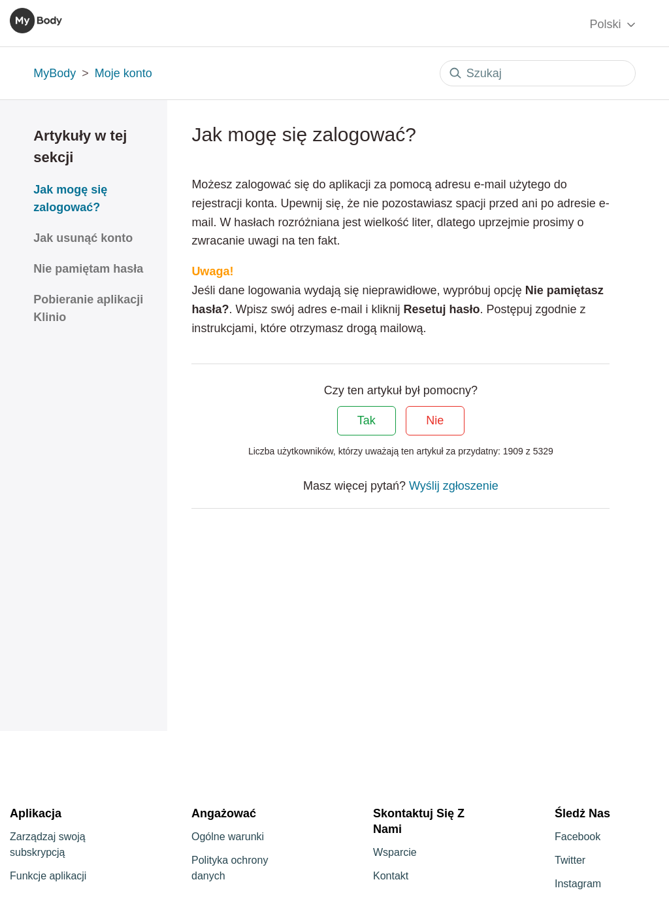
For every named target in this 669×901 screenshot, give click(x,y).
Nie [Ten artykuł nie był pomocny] (435, 420)
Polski (613, 24)
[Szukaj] (538, 73)
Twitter (570, 860)
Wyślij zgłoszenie (453, 485)
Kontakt (390, 875)
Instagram (578, 883)
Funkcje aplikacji (48, 875)
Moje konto (123, 73)
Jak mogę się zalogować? (70, 198)
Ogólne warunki (227, 836)
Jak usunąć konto (83, 238)
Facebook (577, 836)
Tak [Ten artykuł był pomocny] (366, 420)
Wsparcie (395, 852)
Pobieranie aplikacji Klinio (88, 308)
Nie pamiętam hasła (88, 268)
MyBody (54, 73)
